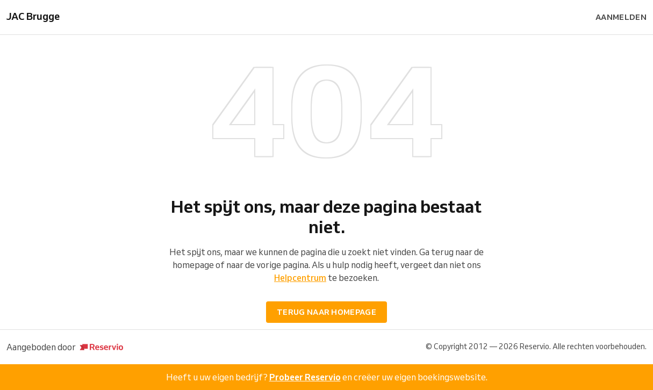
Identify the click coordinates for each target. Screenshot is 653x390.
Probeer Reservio (305, 377)
